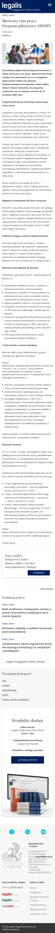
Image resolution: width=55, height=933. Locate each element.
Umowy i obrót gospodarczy (15, 699)
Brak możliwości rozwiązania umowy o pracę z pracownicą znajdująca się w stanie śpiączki (26, 612)
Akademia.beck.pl (38, 909)
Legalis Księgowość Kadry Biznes (25, 661)
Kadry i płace (8, 15)
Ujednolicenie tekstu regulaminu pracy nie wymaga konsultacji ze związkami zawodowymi (27, 647)
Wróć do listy (46, 588)
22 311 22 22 (16, 887)
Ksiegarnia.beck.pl (38, 905)
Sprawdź (38, 572)
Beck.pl (33, 887)
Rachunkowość (9, 690)
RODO (5, 694)
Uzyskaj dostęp (27, 760)
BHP (4, 680)
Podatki (5, 685)
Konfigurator (35, 892)
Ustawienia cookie (38, 914)
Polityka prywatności (11, 929)
